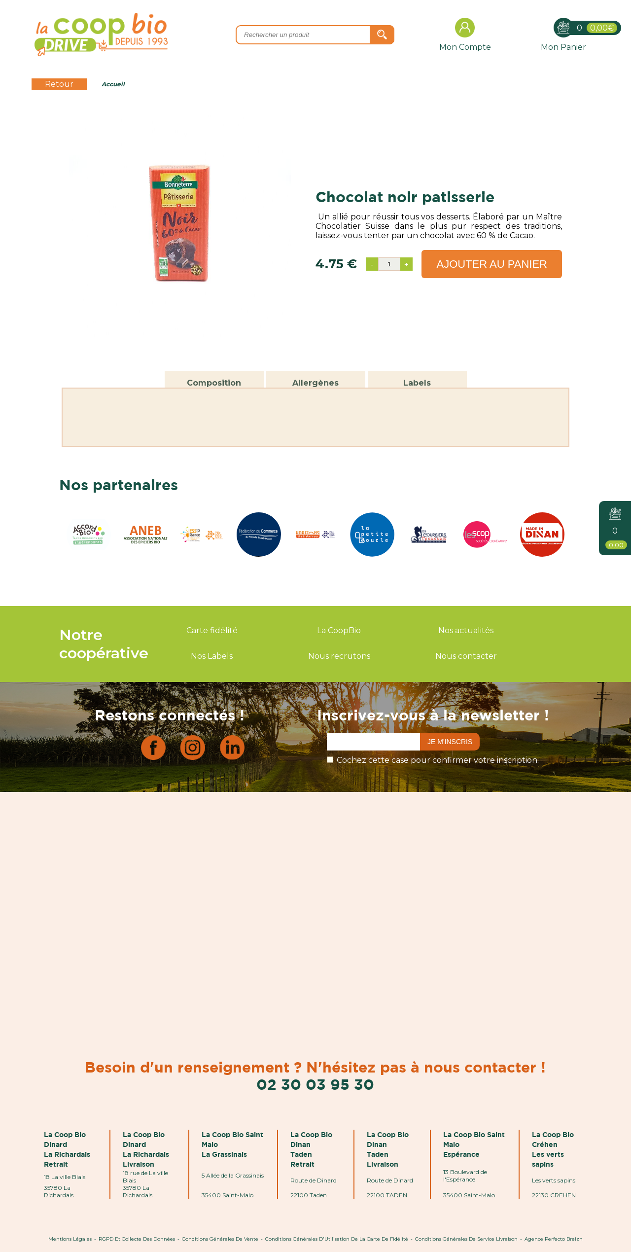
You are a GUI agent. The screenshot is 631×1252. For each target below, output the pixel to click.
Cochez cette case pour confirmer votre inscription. (438, 760)
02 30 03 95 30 (315, 1084)
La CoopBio (339, 630)
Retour (59, 84)
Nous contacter (466, 656)
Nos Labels (212, 656)
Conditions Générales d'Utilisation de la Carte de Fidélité (336, 1239)
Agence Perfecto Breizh (554, 1239)
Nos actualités (465, 630)
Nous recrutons (339, 656)
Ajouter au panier (491, 264)
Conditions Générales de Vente (220, 1239)
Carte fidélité (212, 630)
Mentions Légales (70, 1239)
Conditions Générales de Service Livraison (466, 1239)
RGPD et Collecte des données (137, 1239)
